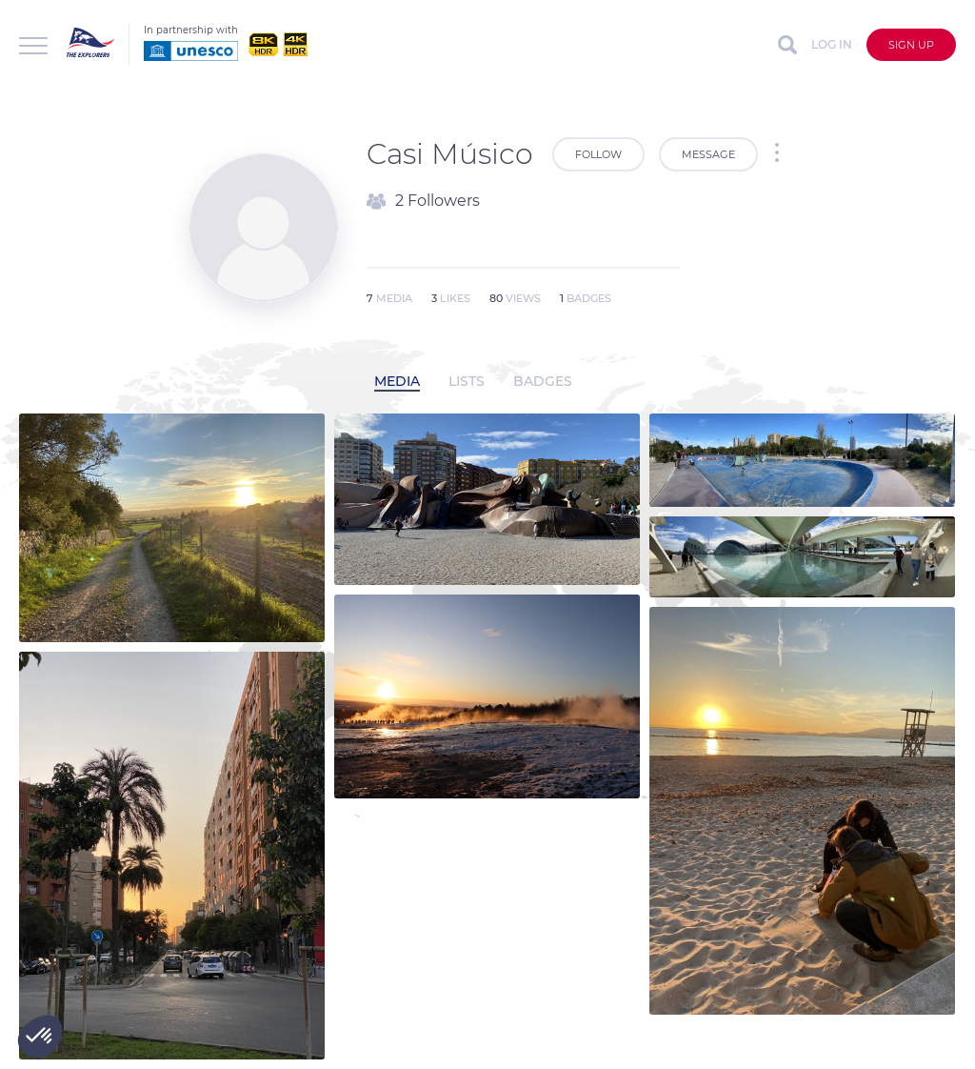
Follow (598, 154)
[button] (40, 1036)
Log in (831, 44)
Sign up (911, 44)
